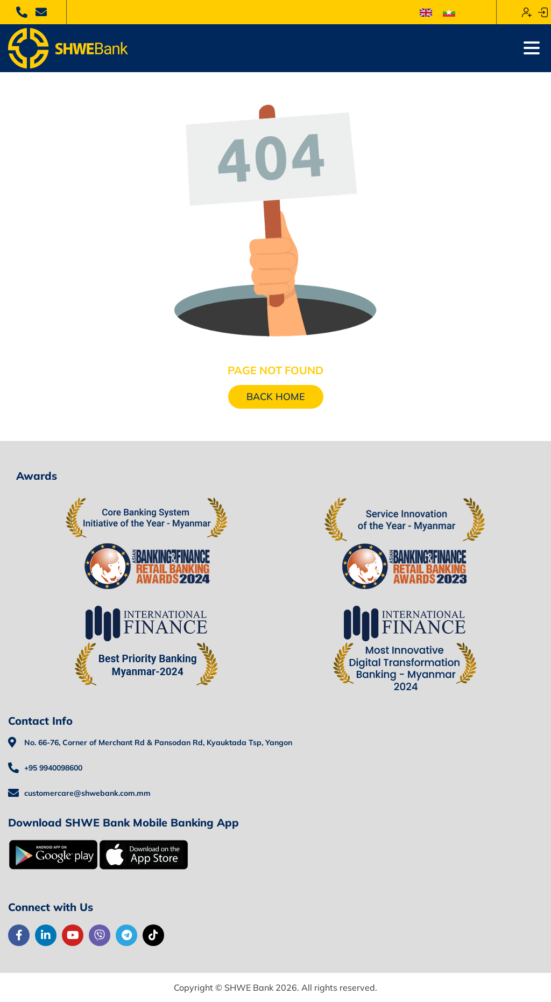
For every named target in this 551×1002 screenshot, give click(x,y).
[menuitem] (425, 12)
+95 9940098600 (53, 768)
